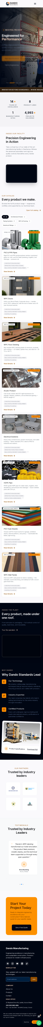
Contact (8, 999)
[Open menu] (35, 4)
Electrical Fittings (9, 228)
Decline (26, 1022)
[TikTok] (27, 965)
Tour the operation (8, 630)
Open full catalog (33, 212)
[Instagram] (12, 965)
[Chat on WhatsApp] (39, 1023)
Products (9, 995)
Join (33, 982)
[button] (21, 887)
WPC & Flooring (24, 223)
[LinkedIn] (22, 965)
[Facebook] (8, 965)
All (5, 219)
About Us (9, 992)
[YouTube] (17, 965)
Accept (35, 1022)
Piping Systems (9, 223)
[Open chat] (39, 1016)
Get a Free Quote (21, 926)
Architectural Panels (18, 219)
